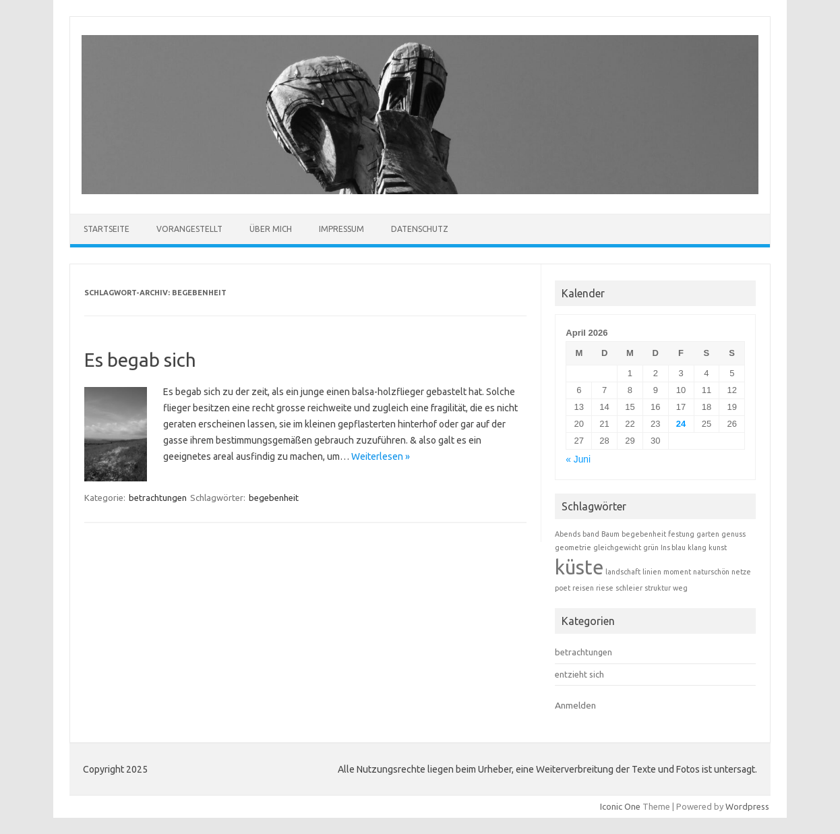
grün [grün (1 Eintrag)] (651, 547)
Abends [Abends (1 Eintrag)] (567, 534)
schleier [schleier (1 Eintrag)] (629, 588)
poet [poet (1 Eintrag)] (562, 588)
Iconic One (620, 806)
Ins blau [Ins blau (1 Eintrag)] (673, 547)
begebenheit (274, 497)
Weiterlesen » (380, 456)
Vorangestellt (189, 229)
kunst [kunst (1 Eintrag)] (718, 547)
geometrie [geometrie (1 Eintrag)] (573, 547)
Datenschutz (419, 229)
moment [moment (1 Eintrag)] (677, 572)
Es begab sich (140, 359)
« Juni (578, 459)
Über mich (270, 229)
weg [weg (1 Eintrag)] (680, 588)
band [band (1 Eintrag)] (590, 534)
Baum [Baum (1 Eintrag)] (610, 534)
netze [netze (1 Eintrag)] (741, 572)
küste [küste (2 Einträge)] (579, 567)
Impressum (341, 229)
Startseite (106, 229)
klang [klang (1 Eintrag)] (697, 547)
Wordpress (747, 806)
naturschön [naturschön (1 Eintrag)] (711, 572)
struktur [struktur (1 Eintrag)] (657, 588)
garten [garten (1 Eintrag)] (707, 534)
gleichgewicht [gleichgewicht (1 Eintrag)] (617, 547)
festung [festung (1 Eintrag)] (681, 534)
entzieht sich (579, 674)
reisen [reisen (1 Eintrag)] (583, 588)
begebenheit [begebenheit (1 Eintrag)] (644, 534)
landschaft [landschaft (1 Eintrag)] (622, 572)
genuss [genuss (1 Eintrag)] (733, 534)
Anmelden (575, 705)
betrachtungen (158, 497)
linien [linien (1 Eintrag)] (651, 572)
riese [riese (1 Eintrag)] (604, 588)
